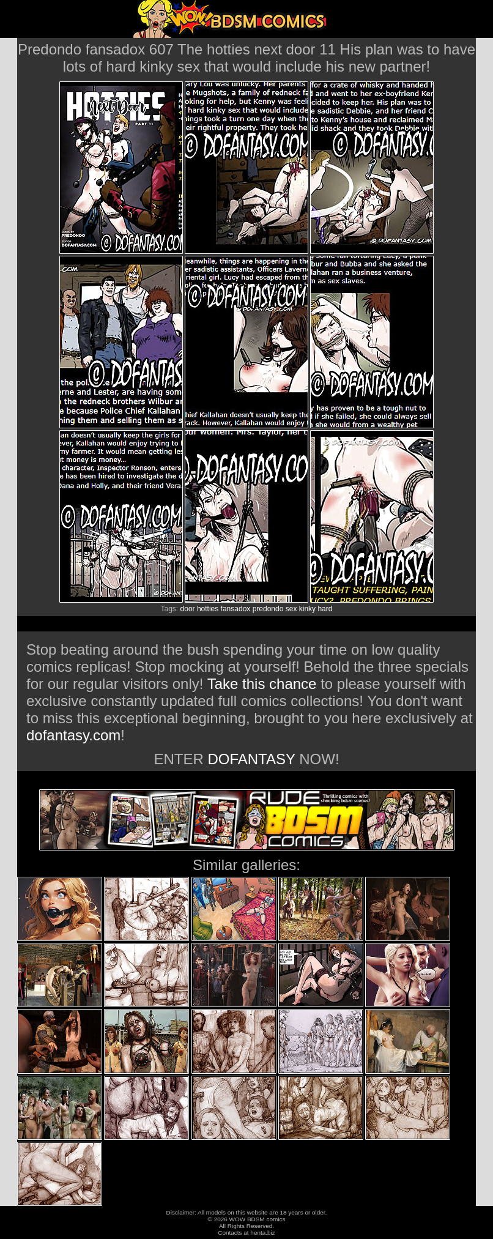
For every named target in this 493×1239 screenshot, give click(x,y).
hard (324, 609)
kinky (307, 609)
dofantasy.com (73, 735)
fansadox (236, 609)
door (187, 609)
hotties (207, 609)
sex (291, 609)
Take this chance (262, 683)
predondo (268, 609)
